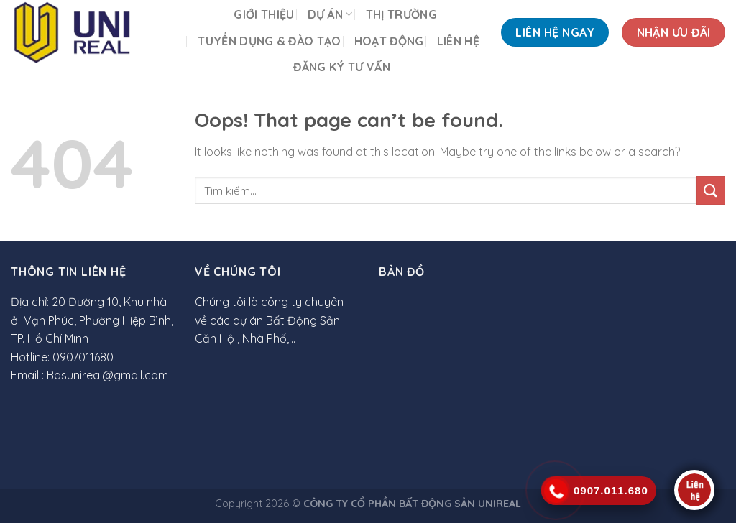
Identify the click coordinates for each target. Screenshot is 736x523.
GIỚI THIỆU (264, 14)
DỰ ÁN (330, 14)
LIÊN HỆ (458, 41)
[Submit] (710, 190)
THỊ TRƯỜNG (401, 14)
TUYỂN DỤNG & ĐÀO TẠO (269, 41)
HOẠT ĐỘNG (389, 41)
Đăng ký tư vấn (341, 67)
